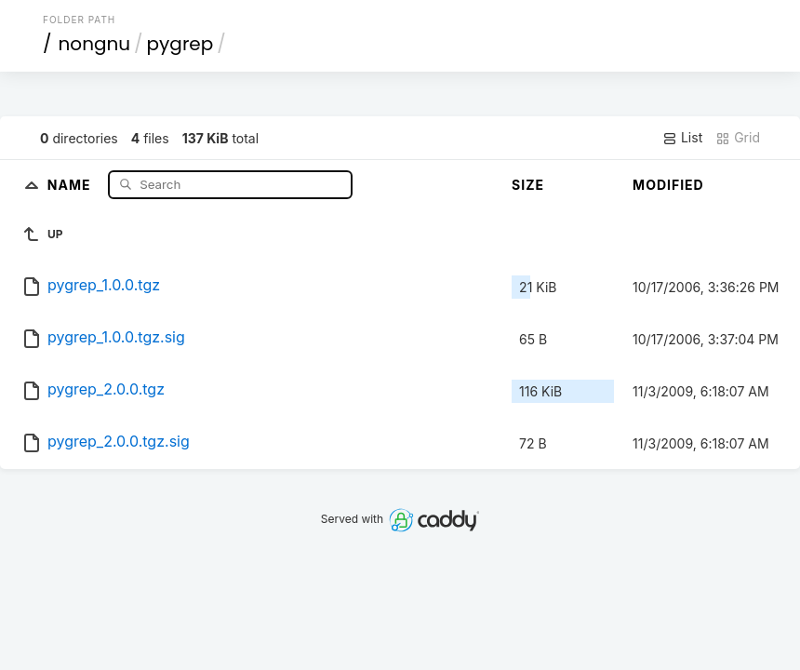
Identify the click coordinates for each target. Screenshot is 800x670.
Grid (737, 137)
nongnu (95, 44)
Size (528, 185)
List (682, 137)
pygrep (180, 44)
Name (71, 184)
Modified (668, 185)
